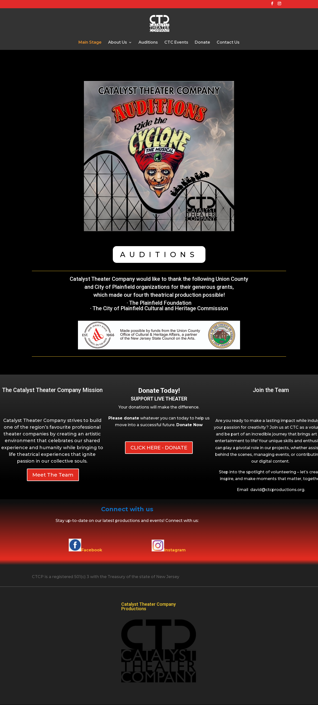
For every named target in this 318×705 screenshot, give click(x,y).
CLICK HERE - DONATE (158, 448)
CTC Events (176, 43)
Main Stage (90, 43)
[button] (189, 424)
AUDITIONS (159, 254)
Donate (202, 43)
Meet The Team (52, 475)
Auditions (148, 43)
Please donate (123, 418)
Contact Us (228, 43)
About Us (117, 43)
